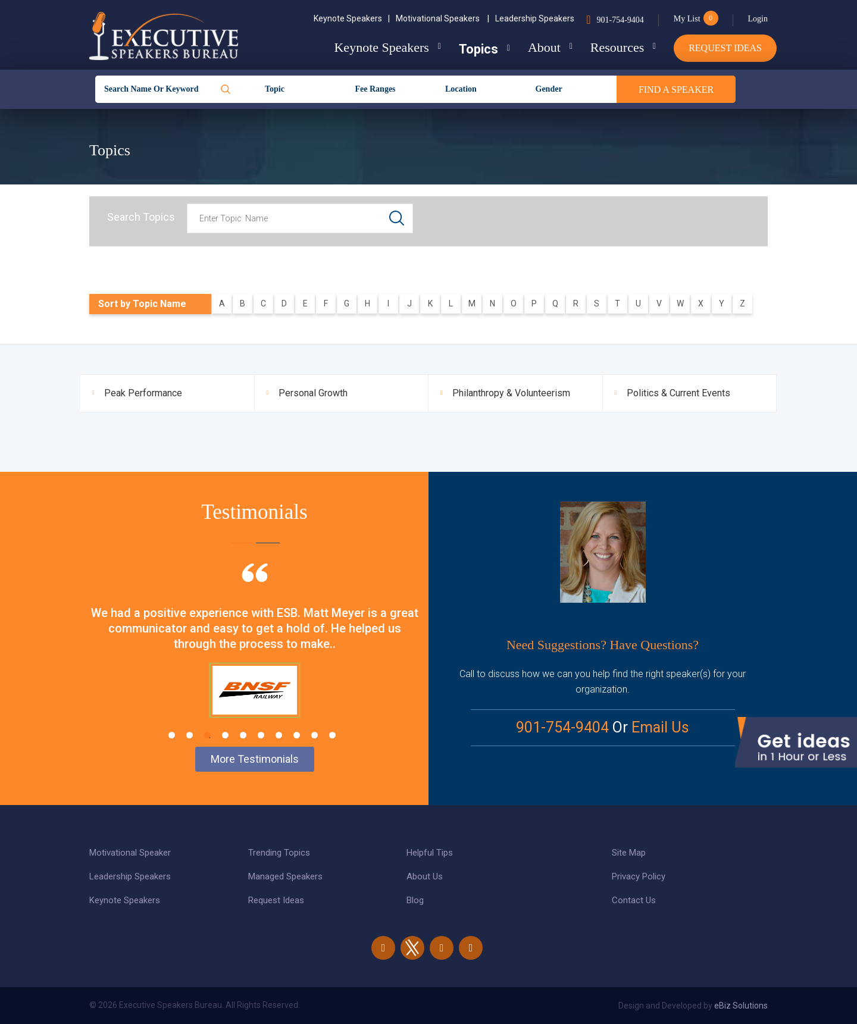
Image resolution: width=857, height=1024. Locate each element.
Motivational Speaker (130, 852)
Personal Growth (313, 393)
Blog (415, 900)
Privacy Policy (638, 876)
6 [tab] (261, 735)
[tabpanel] (254, 655)
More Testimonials (255, 759)
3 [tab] (207, 735)
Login (758, 18)
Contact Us (634, 900)
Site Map (629, 852)
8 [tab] (296, 735)
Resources (617, 47)
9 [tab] (314, 735)
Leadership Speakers (534, 18)
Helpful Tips (429, 852)
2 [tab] (189, 735)
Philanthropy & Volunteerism (511, 393)
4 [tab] (225, 735)
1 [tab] (171, 735)
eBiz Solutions (741, 1005)
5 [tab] (243, 735)
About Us (424, 876)
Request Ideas (725, 48)
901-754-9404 (619, 19)
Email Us (660, 727)
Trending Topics (279, 852)
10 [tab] (332, 735)
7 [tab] (279, 735)
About (544, 47)
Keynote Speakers (352, 18)
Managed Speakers (285, 876)
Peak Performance (143, 393)
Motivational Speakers (442, 18)
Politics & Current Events (678, 393)
